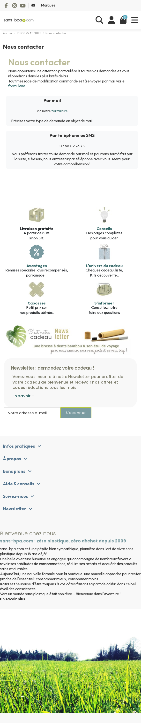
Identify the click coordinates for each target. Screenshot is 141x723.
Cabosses (37, 303)
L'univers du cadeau (104, 265)
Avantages (36, 265)
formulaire (16, 85)
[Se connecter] (111, 20)
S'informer (104, 303)
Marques (48, 5)
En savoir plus (12, 598)
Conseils (104, 228)
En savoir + (24, 396)
